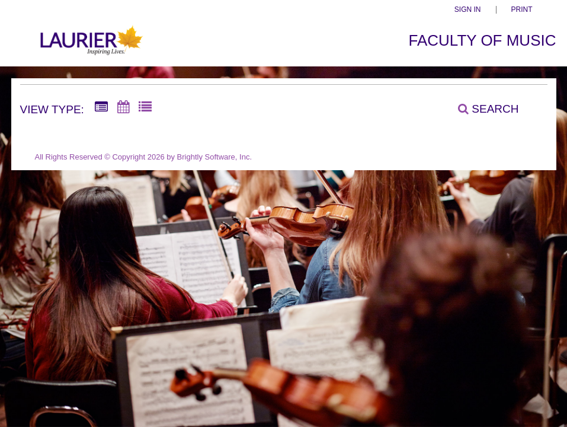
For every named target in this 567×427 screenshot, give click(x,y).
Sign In (467, 10)
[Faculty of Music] (90, 46)
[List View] (145, 107)
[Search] (481, 108)
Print (522, 10)
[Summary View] (101, 107)
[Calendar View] (123, 107)
